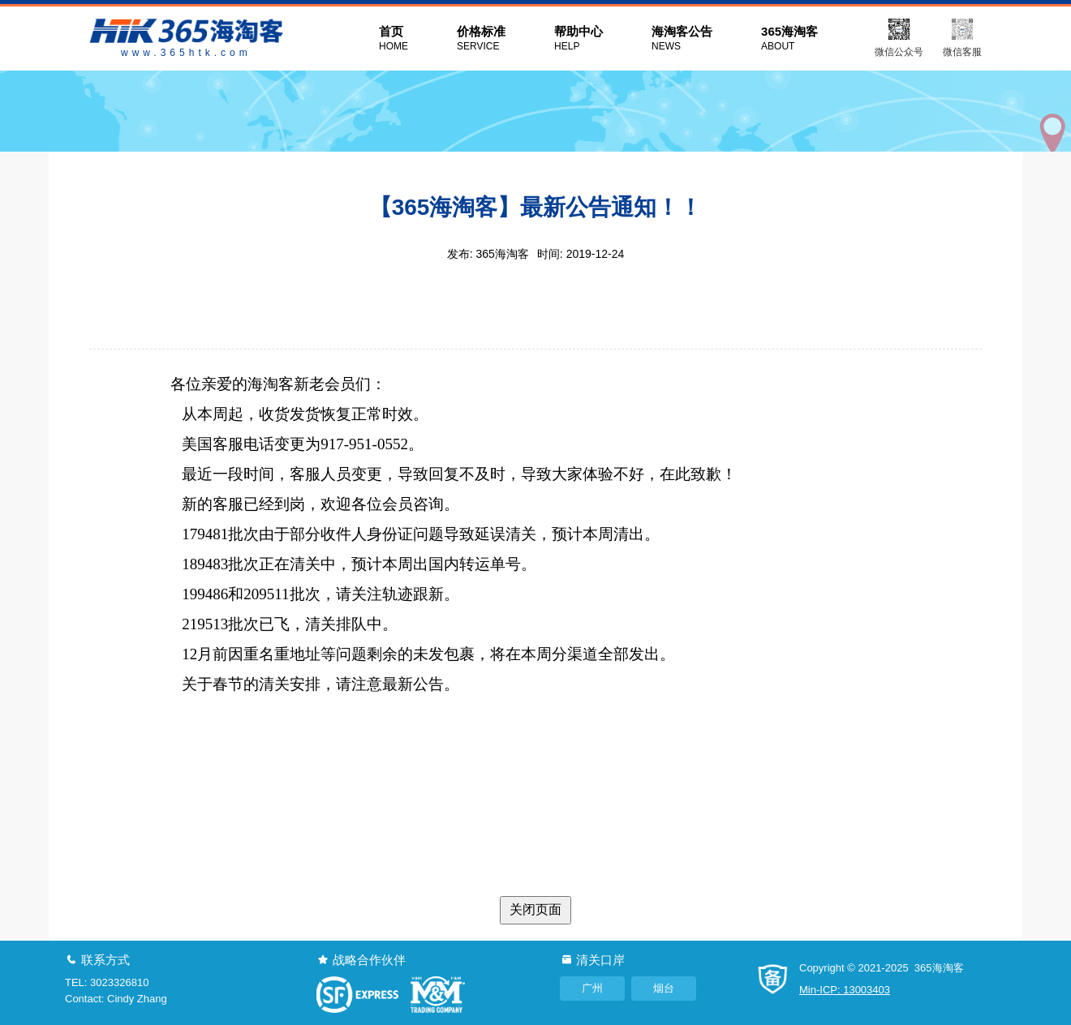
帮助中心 (578, 39)
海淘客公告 (682, 39)
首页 (393, 39)
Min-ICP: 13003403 (844, 990)
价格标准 (481, 39)
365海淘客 (789, 39)
